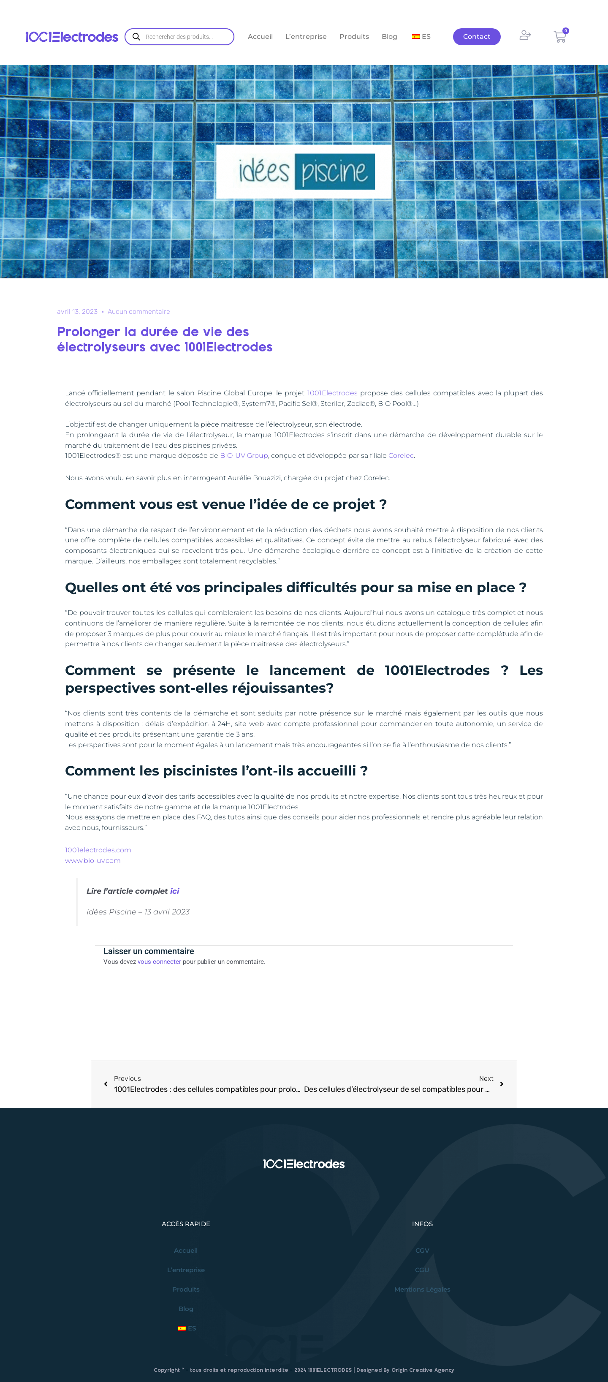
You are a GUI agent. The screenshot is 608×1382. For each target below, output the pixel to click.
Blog (389, 37)
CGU (422, 1270)
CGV (422, 1250)
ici (174, 891)
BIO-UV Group (244, 456)
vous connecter (159, 962)
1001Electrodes (332, 393)
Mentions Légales (422, 1289)
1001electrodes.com (98, 850)
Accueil (260, 37)
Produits (354, 37)
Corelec (401, 456)
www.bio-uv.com (93, 861)
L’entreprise (306, 37)
